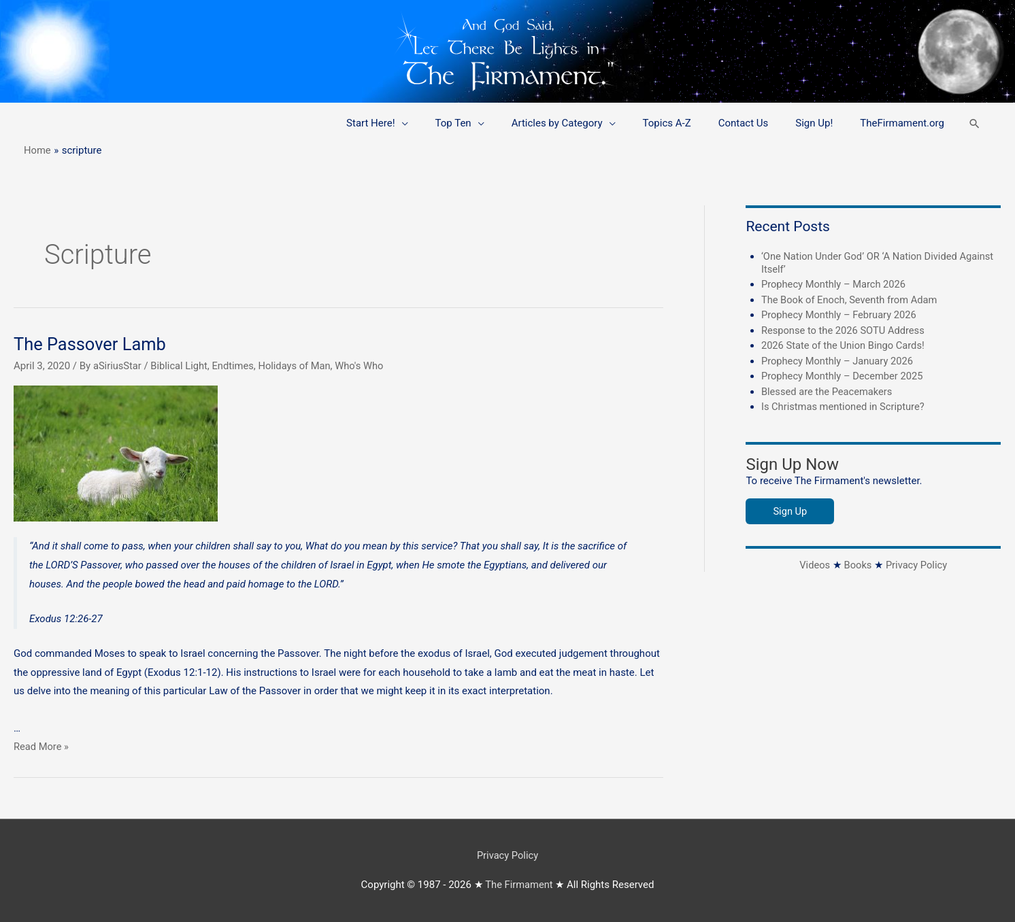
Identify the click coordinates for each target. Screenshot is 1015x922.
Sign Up (790, 511)
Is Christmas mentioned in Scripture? (844, 406)
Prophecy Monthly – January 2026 (838, 361)
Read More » (42, 746)
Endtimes (235, 366)
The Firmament (519, 884)
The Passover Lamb (91, 344)
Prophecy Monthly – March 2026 (835, 284)
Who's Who (365, 366)
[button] (974, 123)
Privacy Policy (917, 565)
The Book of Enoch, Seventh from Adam (851, 300)
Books (858, 565)
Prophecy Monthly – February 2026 (840, 315)
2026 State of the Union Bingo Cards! (844, 345)
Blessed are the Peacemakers (828, 392)
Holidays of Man (299, 366)
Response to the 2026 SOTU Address (844, 330)
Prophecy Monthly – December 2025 (844, 376)
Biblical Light (181, 366)
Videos (813, 565)
